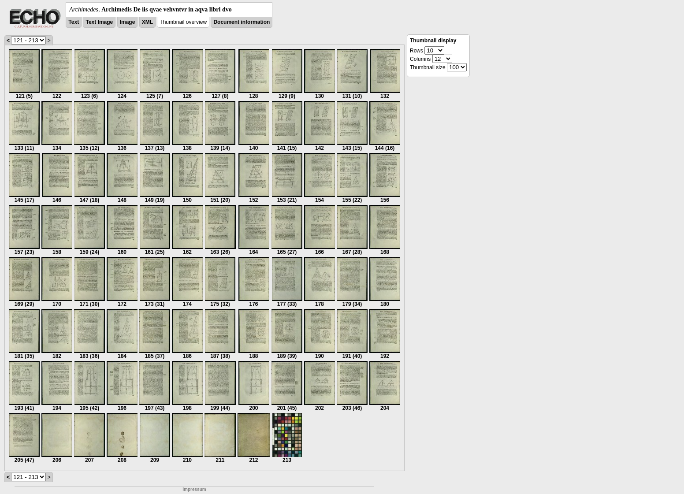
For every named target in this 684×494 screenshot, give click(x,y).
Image (127, 22)
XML (147, 22)
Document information (241, 22)
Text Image (99, 22)
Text (73, 22)
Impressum (194, 489)
